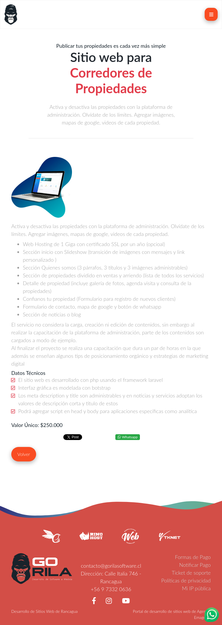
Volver (23, 454)
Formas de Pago (193, 557)
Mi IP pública (196, 588)
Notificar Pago (195, 565)
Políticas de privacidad (186, 580)
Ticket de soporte (191, 572)
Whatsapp (128, 437)
